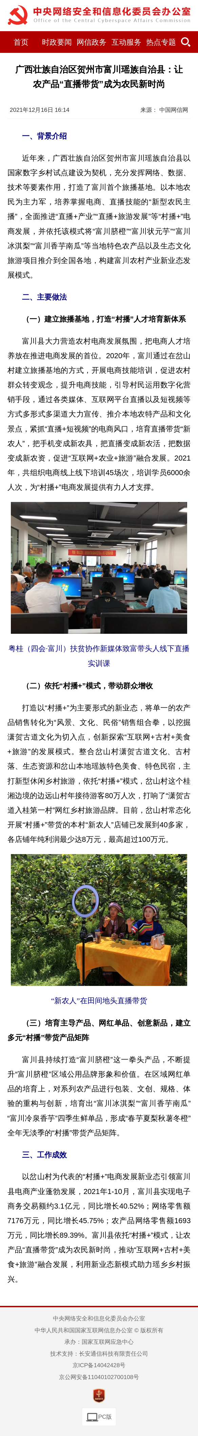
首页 (21, 42)
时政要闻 (57, 42)
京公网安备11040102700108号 (99, 1377)
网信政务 (91, 42)
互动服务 (126, 42)
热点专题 (161, 42)
